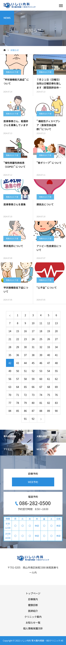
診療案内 (33, 599)
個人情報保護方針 (33, 628)
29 (17, 347)
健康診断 (33, 605)
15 (17, 331)
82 (48, 403)
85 (17, 411)
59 (33, 379)
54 (48, 371)
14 (9, 331)
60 (40, 379)
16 (25, 331)
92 (33, 418)
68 (48, 387)
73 (33, 395)
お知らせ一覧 (33, 622)
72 (25, 395)
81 (40, 403)
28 (9, 347)
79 (25, 403)
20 (56, 331)
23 (25, 339)
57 (17, 379)
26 (48, 339)
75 (48, 395)
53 (40, 371)
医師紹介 (33, 611)
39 (40, 355)
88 (40, 411)
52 (33, 371)
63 (9, 387)
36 (17, 355)
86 (25, 411)
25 (40, 339)
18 (40, 331)
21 (9, 339)
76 (56, 395)
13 (56, 323)
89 (48, 411)
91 (25, 418)
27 (56, 339)
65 (25, 387)
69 (56, 387)
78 (17, 403)
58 (25, 379)
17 (33, 331)
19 (48, 331)
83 (56, 403)
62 (56, 379)
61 (48, 379)
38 (33, 355)
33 (48, 347)
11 (40, 323)
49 (9, 371)
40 (48, 355)
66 (33, 387)
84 (9, 411)
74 (40, 395)
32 (40, 347)
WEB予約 (33, 482)
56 (9, 379)
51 (25, 371)
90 (56, 411)
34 (56, 347)
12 (48, 323)
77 (9, 403)
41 (56, 355)
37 (25, 355)
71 (17, 395)
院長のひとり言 (12, 72)
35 (9, 355)
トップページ (33, 593)
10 (33, 323)
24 (33, 339)
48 (56, 363)
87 (33, 411)
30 (25, 347)
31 (33, 347)
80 (33, 403)
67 (40, 387)
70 (9, 395)
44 (25, 363)
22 (17, 339)
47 (48, 363)
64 (17, 387)
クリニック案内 (33, 616)
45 (33, 363)
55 (56, 371)
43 (17, 363)
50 (17, 371)
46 (40, 363)
